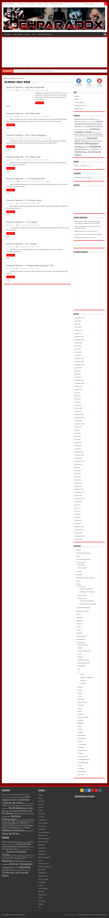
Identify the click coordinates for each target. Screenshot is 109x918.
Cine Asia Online (43, 823)
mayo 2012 (78, 473)
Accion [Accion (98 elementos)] (77, 119)
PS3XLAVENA (42, 882)
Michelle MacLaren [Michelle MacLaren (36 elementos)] (82, 139)
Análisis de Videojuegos (56, 4)
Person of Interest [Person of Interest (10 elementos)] (22, 820)
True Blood (81, 768)
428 (39, 246)
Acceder (77, 99)
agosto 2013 (78, 427)
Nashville (80, 714)
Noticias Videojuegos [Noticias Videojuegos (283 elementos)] (11, 818)
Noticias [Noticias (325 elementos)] (92, 138)
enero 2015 (78, 377)
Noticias (78, 584)
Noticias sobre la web (82, 611)
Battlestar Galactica (83, 660)
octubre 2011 (78, 495)
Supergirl (83, 680)
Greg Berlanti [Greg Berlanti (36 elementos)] (96, 132)
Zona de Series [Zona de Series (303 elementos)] (10, 833)
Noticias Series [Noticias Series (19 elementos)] (18, 814)
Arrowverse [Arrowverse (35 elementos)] (97, 119)
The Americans (82, 738)
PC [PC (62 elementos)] (99, 144)
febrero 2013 (78, 445)
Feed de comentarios (81, 105)
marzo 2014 (78, 405)
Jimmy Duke (78, 221)
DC (79, 672)
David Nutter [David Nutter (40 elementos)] (78, 129)
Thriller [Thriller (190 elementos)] (78, 152)
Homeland (81, 699)
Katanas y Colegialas (44, 857)
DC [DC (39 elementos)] (82, 129)
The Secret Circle (83, 756)
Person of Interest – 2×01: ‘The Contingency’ (26, 135)
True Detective (82, 771)
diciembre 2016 (79, 336)
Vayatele (40, 904)
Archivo (77, 166)
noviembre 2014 (79, 383)
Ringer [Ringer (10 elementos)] (9, 822)
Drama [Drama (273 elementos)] (94, 129)
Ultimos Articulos (32, 90)
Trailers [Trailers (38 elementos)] (27, 828)
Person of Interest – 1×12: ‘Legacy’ (22, 222)
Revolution (81, 723)
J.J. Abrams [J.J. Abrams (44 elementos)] (20, 855)
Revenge (80, 720)
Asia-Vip (40, 804)
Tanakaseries (42, 901)
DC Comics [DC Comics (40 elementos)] (86, 129)
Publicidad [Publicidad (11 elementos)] (31, 820)
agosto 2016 (78, 346)
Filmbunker (41, 845)
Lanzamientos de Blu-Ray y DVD (85, 578)
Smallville (80, 732)
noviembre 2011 (79, 492)
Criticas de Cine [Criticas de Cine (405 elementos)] (12, 803)
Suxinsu (40, 898)
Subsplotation (42, 894)
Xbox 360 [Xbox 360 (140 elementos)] (87, 152)
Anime (78, 556)
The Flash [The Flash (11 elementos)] (24, 824)
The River (80, 753)
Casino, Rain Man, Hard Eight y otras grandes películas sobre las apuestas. (33, 71)
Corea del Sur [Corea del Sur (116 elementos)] (23, 847)
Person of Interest (22, 90)
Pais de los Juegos (43, 879)
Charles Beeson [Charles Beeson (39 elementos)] (91, 121)
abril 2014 (77, 402)
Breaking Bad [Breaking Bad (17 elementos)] (20, 797)
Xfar (39, 907)
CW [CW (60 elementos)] (101, 126)
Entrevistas (79, 574)
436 (39, 225)
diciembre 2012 (79, 452)
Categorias (78, 177)
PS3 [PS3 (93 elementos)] (88, 147)
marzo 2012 (78, 480)
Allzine (40, 798)
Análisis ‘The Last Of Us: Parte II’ (88, 231)
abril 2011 (77, 514)
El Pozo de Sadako (43, 838)
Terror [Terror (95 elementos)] (95, 149)
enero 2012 (78, 486)
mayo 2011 (78, 511)
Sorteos (78, 627)
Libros (46, 4)
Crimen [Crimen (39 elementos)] (83, 126)
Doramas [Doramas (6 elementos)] (31, 803)
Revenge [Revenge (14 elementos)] (4, 822)
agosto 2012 (78, 464)
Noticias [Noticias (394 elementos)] (14, 808)
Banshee (80, 657)
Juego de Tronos (83, 702)
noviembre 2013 (79, 417)
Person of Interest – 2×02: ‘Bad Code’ (23, 113)
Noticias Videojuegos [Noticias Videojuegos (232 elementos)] (86, 143)
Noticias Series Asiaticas (87, 601)
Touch (79, 765)
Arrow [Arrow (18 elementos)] (22, 794)
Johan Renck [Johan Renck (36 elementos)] (89, 134)
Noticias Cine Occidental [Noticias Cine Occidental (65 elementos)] (93, 141)
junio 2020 (77, 321)
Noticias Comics (82, 595)
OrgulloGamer (42, 873)
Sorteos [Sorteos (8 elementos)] (31, 822)
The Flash (83, 683)
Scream (80, 729)
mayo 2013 (78, 436)
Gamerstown (42, 848)
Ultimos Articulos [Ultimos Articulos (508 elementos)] (13, 830)
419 (49, 181)
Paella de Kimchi (43, 876)
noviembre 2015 (79, 361)
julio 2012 (77, 467)
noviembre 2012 (79, 455)
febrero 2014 (78, 408)
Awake (80, 654)
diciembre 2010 (79, 526)
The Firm (80, 741)
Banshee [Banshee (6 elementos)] (13, 797)
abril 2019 (77, 324)
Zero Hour (81, 774)
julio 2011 (77, 505)
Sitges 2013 (79, 624)
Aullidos (40, 810)
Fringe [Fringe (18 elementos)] (4, 805)
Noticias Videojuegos (84, 607)
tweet (8, 106)
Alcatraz (80, 648)
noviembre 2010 (79, 530)
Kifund (40, 860)
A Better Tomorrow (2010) (88, 237)
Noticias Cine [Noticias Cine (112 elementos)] (26, 808)
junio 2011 (77, 508)
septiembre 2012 (79, 461)
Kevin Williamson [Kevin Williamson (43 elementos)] (82, 136)
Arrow (82, 674)
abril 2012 (77, 477)
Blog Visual (41, 813)
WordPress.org (79, 108)
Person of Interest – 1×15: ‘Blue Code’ (23, 157)
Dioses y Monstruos (44, 832)
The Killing (81, 747)
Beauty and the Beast (84, 663)
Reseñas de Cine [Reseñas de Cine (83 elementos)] (81, 149)
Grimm (80, 696)
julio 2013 (77, 430)
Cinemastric (41, 829)
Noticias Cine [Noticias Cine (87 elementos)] (80, 141)
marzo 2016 (78, 352)
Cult (79, 669)
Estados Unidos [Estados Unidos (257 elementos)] (83, 132)
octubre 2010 (78, 533)
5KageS (40, 795)
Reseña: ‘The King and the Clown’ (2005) (90, 234)
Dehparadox (103, 914)
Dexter (80, 690)
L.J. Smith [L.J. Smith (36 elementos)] (89, 136)
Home (6, 78)
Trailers (78, 630)
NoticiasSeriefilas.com (44, 866)
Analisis (78, 550)
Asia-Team (41, 801)
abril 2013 (77, 439)
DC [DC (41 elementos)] (23, 803)
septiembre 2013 (79, 424)
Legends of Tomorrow (86, 677)
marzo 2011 (78, 517)
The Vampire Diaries (84, 759)
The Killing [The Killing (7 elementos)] (10, 825)
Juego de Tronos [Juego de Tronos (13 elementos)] (21, 805)
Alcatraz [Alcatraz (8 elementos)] (4, 794)
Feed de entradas (80, 102)
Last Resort (81, 705)
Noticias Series (82, 598)
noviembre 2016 (79, 339)
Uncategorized (80, 639)
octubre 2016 (78, 343)
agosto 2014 (78, 389)
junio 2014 (77, 396)
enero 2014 (78, 411)
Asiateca (40, 807)
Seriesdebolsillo (43, 888)
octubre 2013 (78, 420)
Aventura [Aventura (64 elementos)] (78, 122)
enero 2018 (78, 327)
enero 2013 (78, 449)
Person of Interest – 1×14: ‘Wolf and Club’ (25, 178)
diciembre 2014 (79, 380)
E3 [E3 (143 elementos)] (99, 129)
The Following (82, 744)
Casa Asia (41, 817)
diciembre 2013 (79, 414)
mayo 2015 (78, 371)
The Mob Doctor (82, 750)
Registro (77, 96)
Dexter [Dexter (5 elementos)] (26, 803)
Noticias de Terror (43, 863)
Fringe (79, 693)
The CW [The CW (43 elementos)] (100, 149)
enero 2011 (78, 523)
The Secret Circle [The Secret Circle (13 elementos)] (18, 825)
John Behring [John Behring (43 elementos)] (96, 134)
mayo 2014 (78, 399)
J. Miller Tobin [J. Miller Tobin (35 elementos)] (82, 134)
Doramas (40, 4)
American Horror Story (84, 651)
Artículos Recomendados (83, 559)
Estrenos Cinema (43, 841)
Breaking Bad (82, 666)
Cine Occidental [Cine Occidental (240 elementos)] (20, 799)
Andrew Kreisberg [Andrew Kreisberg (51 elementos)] (88, 119)
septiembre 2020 (79, 318)
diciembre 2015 (79, 358)
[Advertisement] (54, 52)
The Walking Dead (83, 762)
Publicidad (79, 617)
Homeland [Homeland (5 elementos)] (13, 805)
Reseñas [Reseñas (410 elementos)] (95, 146)
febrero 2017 (78, 330)
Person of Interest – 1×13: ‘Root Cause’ (24, 200)
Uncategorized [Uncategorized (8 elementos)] (29, 831)
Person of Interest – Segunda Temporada (25, 87)
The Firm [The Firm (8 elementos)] (18, 824)
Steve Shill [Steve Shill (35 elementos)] (89, 149)
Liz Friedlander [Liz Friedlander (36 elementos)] (96, 136)
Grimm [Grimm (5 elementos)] (8, 805)
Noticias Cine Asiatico (86, 589)
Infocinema (41, 851)
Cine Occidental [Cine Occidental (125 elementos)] (89, 124)
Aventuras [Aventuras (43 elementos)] (84, 121)
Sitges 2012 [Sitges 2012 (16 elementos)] (16, 822)
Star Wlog (41, 891)
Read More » (39, 103)
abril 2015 (77, 374)
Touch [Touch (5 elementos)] (22, 828)
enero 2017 (78, 333)
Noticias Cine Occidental (87, 592)
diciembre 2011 (79, 489)
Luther (79, 708)
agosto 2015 (78, 368)
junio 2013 (77, 433)
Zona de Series (41, 90)
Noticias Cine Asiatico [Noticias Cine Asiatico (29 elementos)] (10, 811)
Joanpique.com (42, 854)
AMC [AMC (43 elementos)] (81, 119)
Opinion (78, 614)
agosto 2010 (78, 539)
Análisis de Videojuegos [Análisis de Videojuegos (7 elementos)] (13, 794)
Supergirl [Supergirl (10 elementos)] (4, 824)
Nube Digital (42, 870)
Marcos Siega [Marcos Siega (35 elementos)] (13, 858)
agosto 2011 (78, 502)
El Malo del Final (43, 835)
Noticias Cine (81, 586)
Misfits (80, 711)
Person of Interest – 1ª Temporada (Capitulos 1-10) (29, 265)
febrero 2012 (78, 483)
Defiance (80, 687)
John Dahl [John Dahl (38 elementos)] (15, 857)
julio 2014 (77, 392)
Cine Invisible (42, 826)
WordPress (88, 914)
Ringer (80, 726)
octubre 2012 (78, 458)
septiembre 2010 (79, 536)
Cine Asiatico (21, 4)
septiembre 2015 (79, 364)
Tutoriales (79, 633)
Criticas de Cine (80, 562)
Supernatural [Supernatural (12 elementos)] (11, 824)
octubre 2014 (78, 386)
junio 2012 (77, 470)
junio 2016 (77, 349)
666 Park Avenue (82, 645)
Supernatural (81, 735)
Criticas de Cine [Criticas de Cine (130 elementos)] (92, 126)
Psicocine (41, 885)
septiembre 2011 (79, 498)
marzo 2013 (78, 442)
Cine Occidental (31, 4)
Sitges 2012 (79, 620)
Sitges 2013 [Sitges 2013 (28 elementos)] (24, 822)
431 (39, 203)
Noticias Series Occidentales (88, 604)
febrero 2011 (78, 520)
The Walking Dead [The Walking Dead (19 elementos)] (13, 828)
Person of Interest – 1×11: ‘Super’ (21, 244)
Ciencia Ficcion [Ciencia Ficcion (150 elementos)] (23, 844)
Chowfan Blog (42, 820)
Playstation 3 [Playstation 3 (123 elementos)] (81, 147)
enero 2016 (78, 355)
